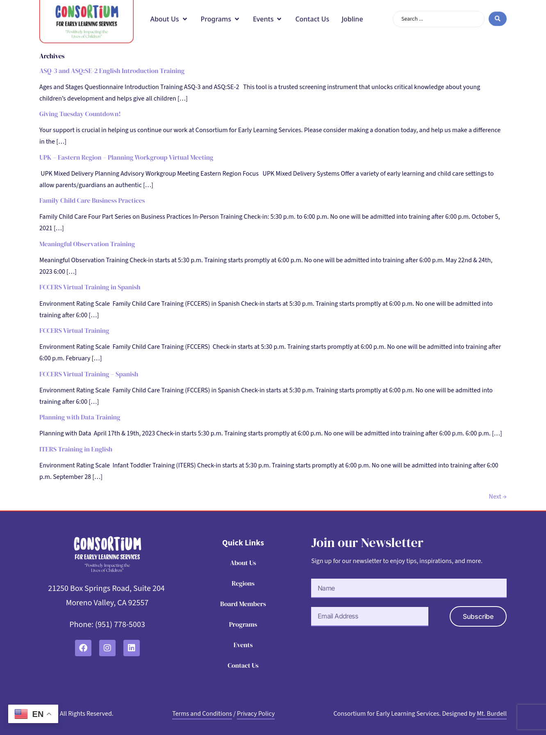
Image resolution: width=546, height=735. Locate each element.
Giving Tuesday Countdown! (80, 113)
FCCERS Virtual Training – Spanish (88, 373)
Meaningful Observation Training (87, 243)
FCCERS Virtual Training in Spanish (90, 286)
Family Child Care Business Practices (92, 200)
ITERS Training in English (75, 448)
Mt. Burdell (492, 713)
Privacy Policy (256, 713)
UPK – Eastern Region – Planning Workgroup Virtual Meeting (126, 157)
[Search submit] (498, 12)
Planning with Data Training (80, 416)
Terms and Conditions (202, 713)
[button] (169, 11)
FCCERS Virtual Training (74, 330)
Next (498, 496)
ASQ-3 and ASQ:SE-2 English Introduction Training (111, 70)
